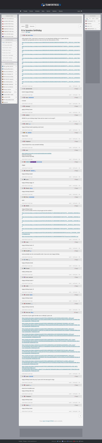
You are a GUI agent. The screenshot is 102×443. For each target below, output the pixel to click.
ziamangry (27, 106)
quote (70, 86)
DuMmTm (28, 161)
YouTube (77, 441)
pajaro (27, 376)
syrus (27, 179)
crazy (27, 242)
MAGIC (27, 205)
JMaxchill (28, 170)
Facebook (71, 441)
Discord (65, 441)
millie (27, 286)
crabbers (27, 115)
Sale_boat (27, 35)
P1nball (27, 268)
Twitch (82, 441)
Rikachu (28, 188)
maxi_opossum (29, 277)
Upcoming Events (9, 39)
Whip (27, 259)
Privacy (24, 441)
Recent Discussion (9, 63)
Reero (27, 197)
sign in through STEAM (48, 421)
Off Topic (28, 32)
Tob (26, 132)
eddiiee (27, 123)
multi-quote (75, 86)
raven (26, 150)
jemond (27, 294)
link (79, 86)
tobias (27, 405)
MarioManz (28, 303)
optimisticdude (28, 88)
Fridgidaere (28, 141)
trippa (26, 97)
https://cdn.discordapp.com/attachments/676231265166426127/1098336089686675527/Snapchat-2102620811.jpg (50, 236)
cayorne (28, 385)
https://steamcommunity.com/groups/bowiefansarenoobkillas (36, 153)
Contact (20, 441)
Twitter (59, 441)
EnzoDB (28, 250)
